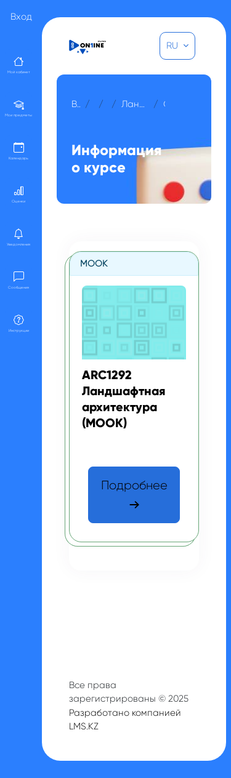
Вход (21, 16)
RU (173, 45)
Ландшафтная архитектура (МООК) (134, 104)
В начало (75, 104)
